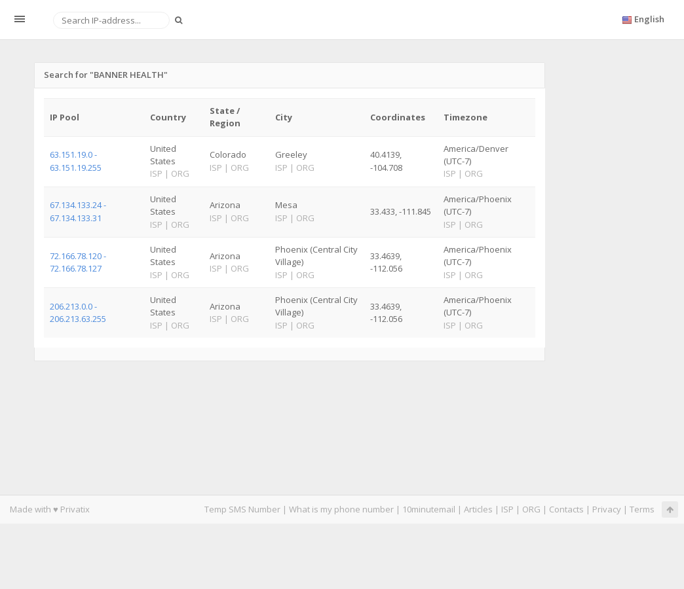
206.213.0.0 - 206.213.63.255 (78, 312)
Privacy (606, 509)
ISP (508, 509)
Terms (642, 509)
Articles (478, 509)
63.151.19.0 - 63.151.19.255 (76, 161)
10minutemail (428, 509)
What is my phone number (341, 509)
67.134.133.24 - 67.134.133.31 (78, 211)
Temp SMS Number (242, 509)
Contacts (566, 509)
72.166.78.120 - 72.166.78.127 (78, 262)
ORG (531, 509)
